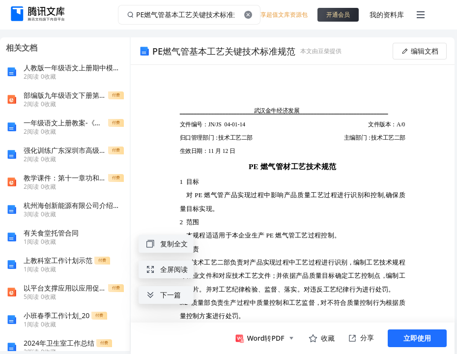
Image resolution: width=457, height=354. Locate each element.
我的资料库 (387, 14)
